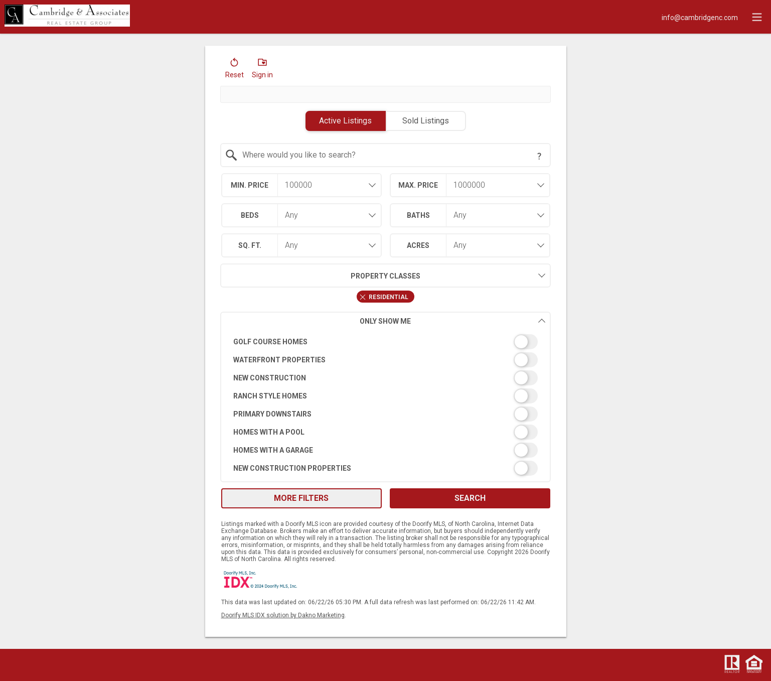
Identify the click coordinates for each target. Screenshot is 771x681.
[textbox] (391, 155)
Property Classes (320, 275)
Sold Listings (425, 120)
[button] (234, 70)
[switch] (385, 342)
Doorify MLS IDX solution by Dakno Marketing (283, 615)
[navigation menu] (757, 17)
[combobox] (385, 155)
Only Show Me (452, 321)
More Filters (301, 498)
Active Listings (345, 120)
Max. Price (418, 185)
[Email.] (700, 17)
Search (470, 498)
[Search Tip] (539, 156)
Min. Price (249, 185)
